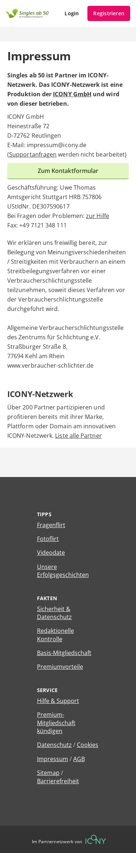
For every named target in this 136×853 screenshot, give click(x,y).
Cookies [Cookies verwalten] (87, 745)
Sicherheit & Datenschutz (54, 613)
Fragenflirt (51, 525)
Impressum (52, 759)
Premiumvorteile (60, 667)
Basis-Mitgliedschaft (64, 653)
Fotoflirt (48, 539)
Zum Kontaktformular (68, 171)
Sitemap (48, 773)
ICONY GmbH (72, 94)
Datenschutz (54, 745)
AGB (79, 759)
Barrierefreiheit (58, 781)
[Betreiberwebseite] (96, 839)
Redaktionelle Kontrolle (55, 635)
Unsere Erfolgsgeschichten (63, 571)
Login (72, 13)
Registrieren (108, 13)
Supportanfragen (33, 154)
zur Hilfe (97, 216)
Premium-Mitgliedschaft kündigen (56, 723)
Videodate (51, 553)
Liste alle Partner (78, 436)
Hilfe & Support (58, 701)
